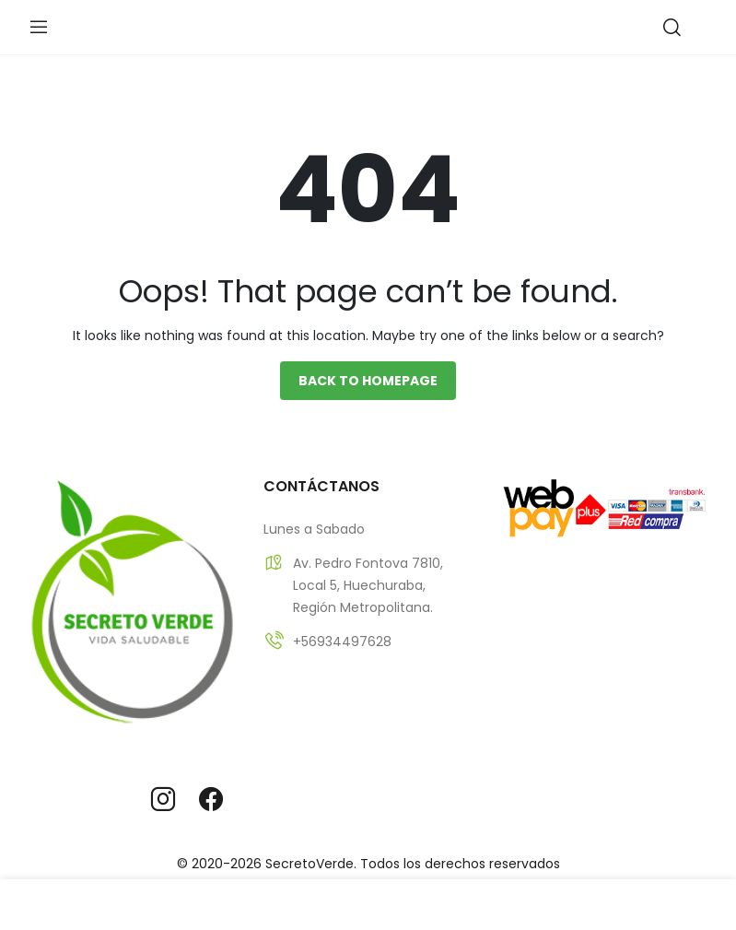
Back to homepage (368, 380)
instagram (163, 799)
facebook (211, 799)
